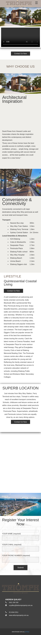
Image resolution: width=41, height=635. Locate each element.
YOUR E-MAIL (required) (20, 547)
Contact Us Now (20, 53)
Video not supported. (20, 37)
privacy (27, 631)
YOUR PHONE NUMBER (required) (20, 558)
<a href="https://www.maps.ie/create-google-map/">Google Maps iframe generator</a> (20, 459)
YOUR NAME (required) (20, 536)
